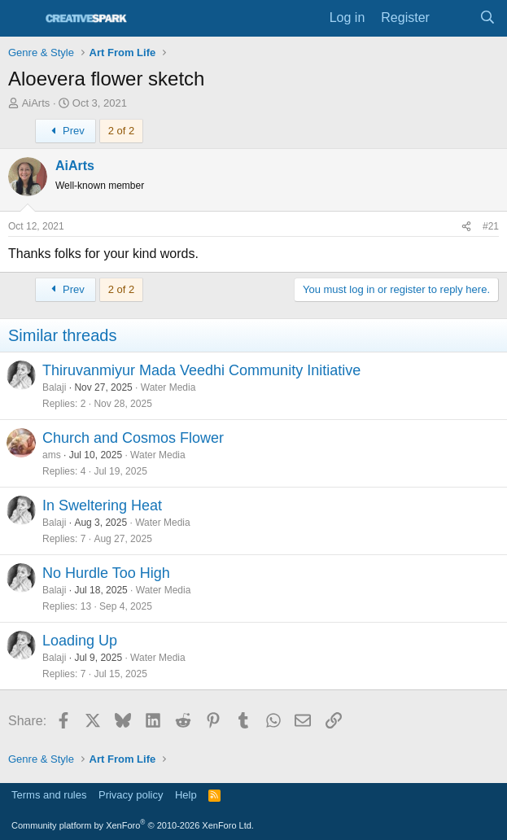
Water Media (168, 387)
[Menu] (22, 18)
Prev (65, 131)
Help (186, 795)
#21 (491, 226)
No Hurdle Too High (106, 573)
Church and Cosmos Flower (133, 438)
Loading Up (79, 640)
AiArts (36, 103)
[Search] (487, 17)
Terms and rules (48, 795)
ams (51, 455)
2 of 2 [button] (121, 131)
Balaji (54, 387)
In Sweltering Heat (102, 505)
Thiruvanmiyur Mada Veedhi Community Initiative (201, 370)
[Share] (466, 226)
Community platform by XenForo (132, 825)
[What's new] (454, 17)
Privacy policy (130, 795)
